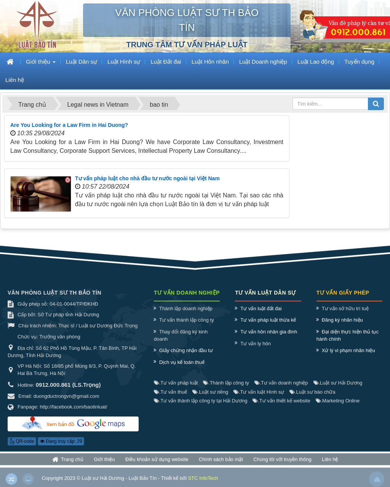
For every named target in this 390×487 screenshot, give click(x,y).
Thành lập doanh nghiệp (186, 308)
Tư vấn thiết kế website (281, 401)
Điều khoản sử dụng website (156, 462)
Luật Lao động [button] (315, 61)
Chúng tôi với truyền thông (282, 462)
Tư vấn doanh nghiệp (281, 383)
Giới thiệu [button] (41, 63)
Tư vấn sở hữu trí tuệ (345, 308)
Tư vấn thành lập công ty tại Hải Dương (200, 401)
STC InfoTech (203, 481)
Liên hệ (330, 462)
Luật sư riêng (210, 392)
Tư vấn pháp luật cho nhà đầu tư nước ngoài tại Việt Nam (147, 178)
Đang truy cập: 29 (61, 441)
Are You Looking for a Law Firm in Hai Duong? (69, 125)
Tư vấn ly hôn (255, 343)
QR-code (22, 441)
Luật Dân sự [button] (81, 61)
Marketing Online (338, 401)
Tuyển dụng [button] (359, 61)
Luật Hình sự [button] (123, 61)
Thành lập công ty (226, 383)
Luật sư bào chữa (312, 392)
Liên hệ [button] (14, 80)
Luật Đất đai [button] (165, 61)
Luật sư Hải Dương (338, 383)
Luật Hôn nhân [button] (210, 61)
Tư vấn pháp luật (176, 383)
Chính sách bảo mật (221, 462)
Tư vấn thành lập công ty (186, 320)
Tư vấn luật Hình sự (258, 392)
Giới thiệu (104, 462)
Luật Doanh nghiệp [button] (263, 61)
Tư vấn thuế (170, 392)
